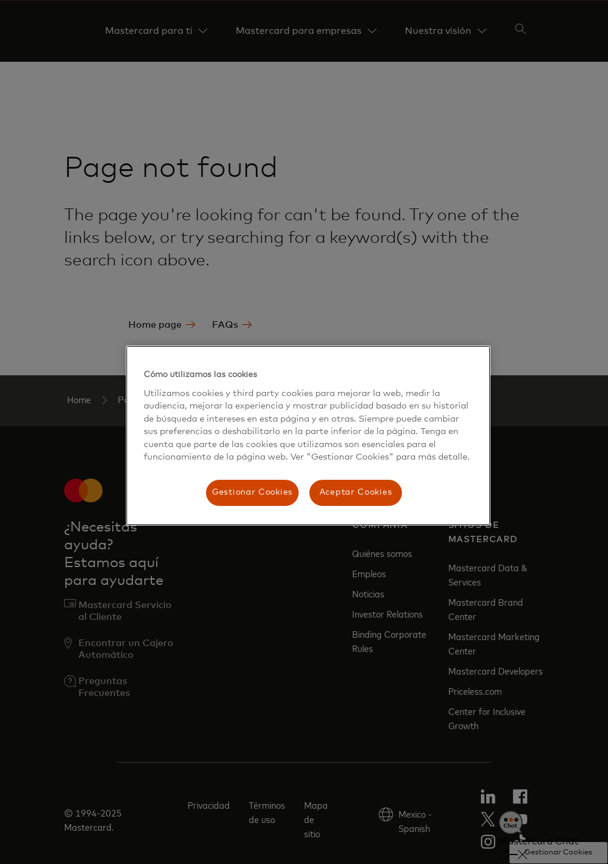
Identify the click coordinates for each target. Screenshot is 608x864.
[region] (308, 436)
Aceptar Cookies (355, 492)
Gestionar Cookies (252, 492)
